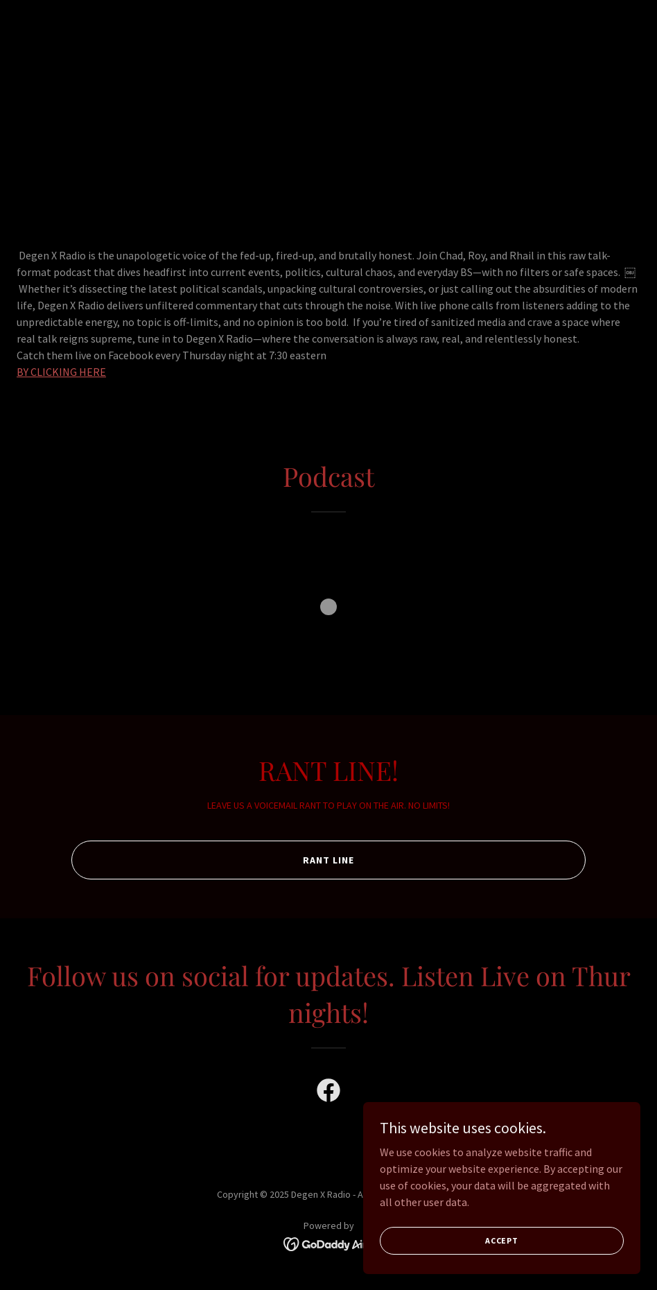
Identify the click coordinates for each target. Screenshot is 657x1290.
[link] (328, 1093)
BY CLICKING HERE (61, 372)
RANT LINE (328, 860)
